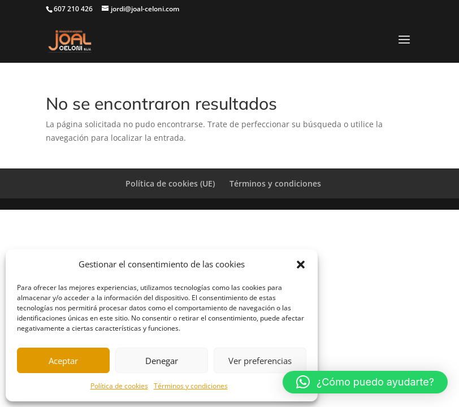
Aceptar (63, 360)
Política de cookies (119, 386)
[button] (300, 264)
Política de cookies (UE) (170, 183)
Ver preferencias (260, 360)
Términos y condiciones (191, 386)
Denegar (161, 360)
